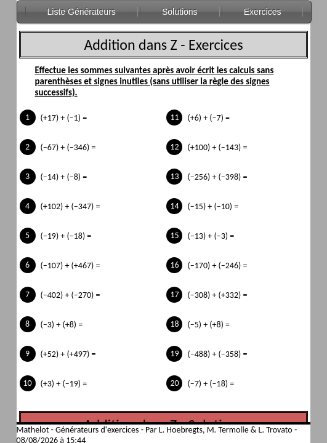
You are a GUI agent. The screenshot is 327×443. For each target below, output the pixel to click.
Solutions (180, 12)
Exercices (262, 12)
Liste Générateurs (81, 12)
